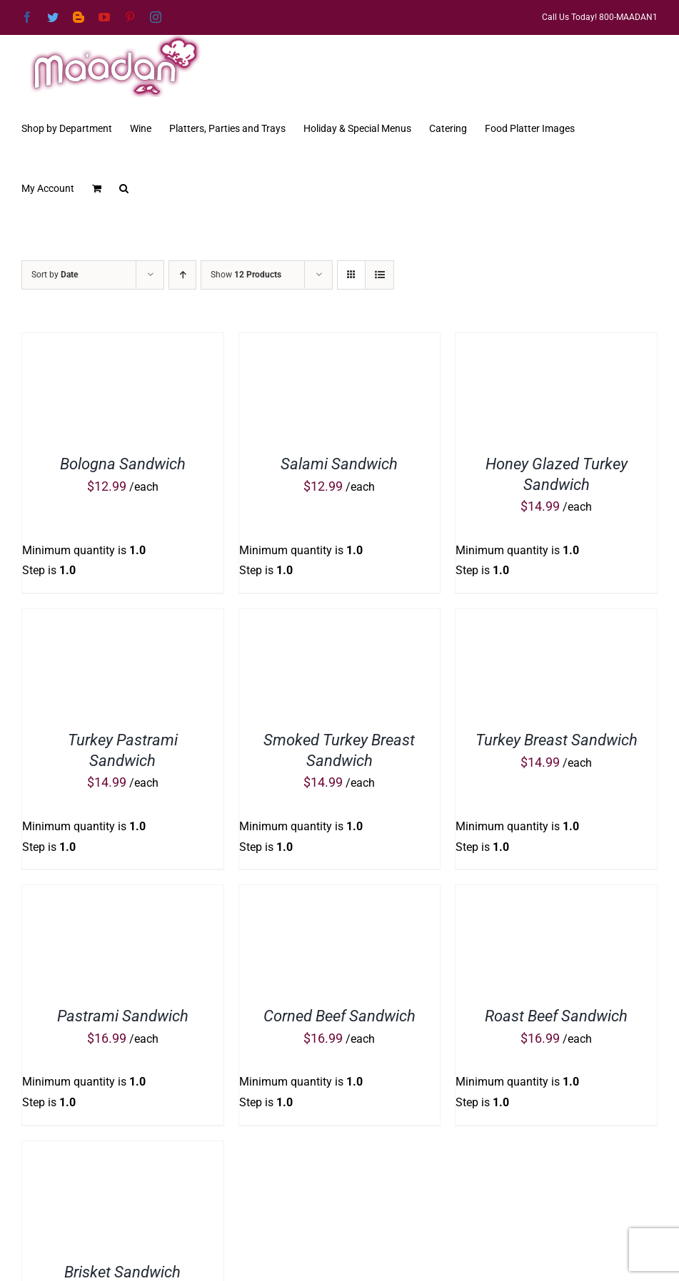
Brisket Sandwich (122, 1272)
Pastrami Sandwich (122, 1016)
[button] (124, 187)
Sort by (54, 275)
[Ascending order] (182, 275)
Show (246, 275)
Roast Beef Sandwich (556, 1016)
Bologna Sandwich (123, 464)
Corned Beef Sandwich (339, 1016)
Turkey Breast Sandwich (557, 740)
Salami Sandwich (339, 464)
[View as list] (379, 275)
